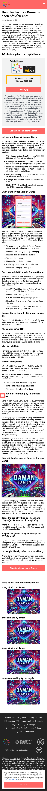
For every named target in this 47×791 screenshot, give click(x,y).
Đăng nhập (21, 717)
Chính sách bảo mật (14, 728)
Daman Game (6, 20)
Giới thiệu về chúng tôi (27, 724)
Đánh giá (39, 721)
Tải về (40, 717)
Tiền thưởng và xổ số (25, 721)
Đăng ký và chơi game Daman (23, 131)
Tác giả (14, 724)
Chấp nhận (23, 785)
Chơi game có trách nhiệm (23, 732)
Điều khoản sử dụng (32, 728)
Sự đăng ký (31, 717)
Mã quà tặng (10, 721)
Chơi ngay (23, 89)
